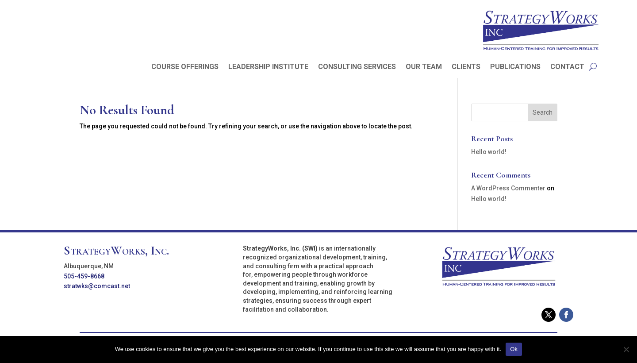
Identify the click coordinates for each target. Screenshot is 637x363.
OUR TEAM (424, 67)
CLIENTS (466, 67)
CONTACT (567, 67)
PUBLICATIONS (515, 67)
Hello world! (489, 151)
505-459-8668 (84, 276)
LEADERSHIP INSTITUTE (268, 67)
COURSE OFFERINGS (185, 67)
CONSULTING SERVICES (357, 67)
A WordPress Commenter (508, 188)
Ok (514, 349)
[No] (626, 349)
